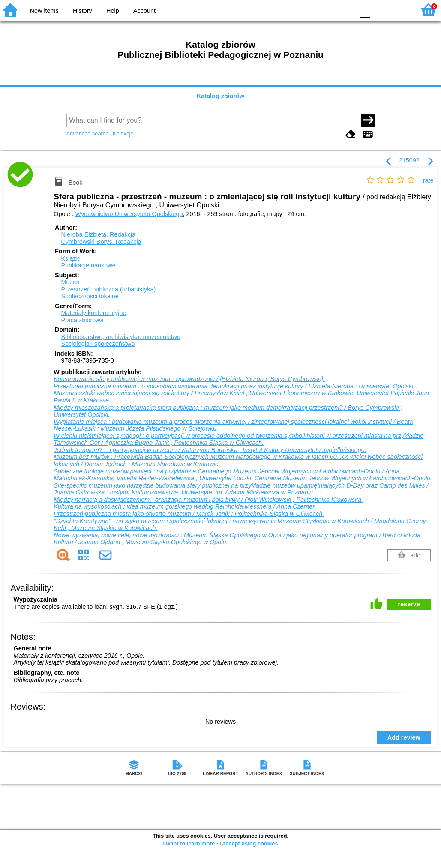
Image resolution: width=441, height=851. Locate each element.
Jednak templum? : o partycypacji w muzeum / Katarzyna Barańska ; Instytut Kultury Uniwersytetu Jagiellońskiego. (210, 449)
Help (112, 10)
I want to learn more (189, 843)
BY (344, 9)
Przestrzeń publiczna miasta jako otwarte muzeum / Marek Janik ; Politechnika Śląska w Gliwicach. (189, 513)
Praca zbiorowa (82, 320)
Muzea (70, 282)
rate (428, 180)
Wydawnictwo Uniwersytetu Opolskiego (129, 213)
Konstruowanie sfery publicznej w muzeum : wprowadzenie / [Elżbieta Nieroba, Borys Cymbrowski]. (189, 378)
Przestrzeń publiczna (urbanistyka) (108, 289)
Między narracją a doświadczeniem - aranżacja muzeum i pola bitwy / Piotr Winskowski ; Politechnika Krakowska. (208, 499)
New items (44, 10)
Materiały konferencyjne (93, 312)
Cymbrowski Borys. (101, 241)
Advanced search (87, 133)
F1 (379, 9)
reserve (409, 604)
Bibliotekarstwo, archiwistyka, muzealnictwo (120, 336)
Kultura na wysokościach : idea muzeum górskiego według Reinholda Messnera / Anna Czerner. (185, 506)
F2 (399, 9)
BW (310, 9)
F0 (364, 9)
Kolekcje (123, 133)
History (82, 10)
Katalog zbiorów (220, 96)
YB (327, 9)
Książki (71, 258)
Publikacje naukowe (88, 265)
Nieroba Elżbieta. (98, 234)
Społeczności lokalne (89, 296)
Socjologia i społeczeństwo (98, 343)
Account (144, 10)
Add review (403, 737)
